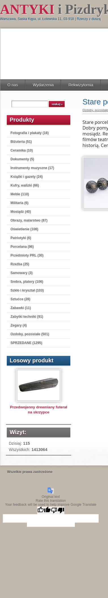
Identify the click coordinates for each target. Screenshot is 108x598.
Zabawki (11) (20, 308)
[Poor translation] (57, 510)
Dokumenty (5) (22, 159)
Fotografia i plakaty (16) (29, 133)
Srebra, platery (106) (26, 282)
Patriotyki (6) (20, 238)
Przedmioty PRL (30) (26, 255)
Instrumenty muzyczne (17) (32, 168)
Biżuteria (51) (21, 142)
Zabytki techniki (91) (26, 317)
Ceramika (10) (21, 150)
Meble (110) (19, 194)
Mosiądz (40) (20, 212)
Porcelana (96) (22, 247)
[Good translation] (44, 510)
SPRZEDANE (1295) (26, 343)
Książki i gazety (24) (26, 177)
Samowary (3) (21, 273)
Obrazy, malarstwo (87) (29, 220)
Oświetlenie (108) (24, 229)
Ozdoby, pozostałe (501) (29, 334)
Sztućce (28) (20, 299)
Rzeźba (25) (19, 264)
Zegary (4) (18, 325)
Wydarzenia (43, 85)
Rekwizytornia (80, 85)
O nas (12, 85)
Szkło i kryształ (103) (27, 290)
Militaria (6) (19, 203)
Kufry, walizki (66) (24, 185)
